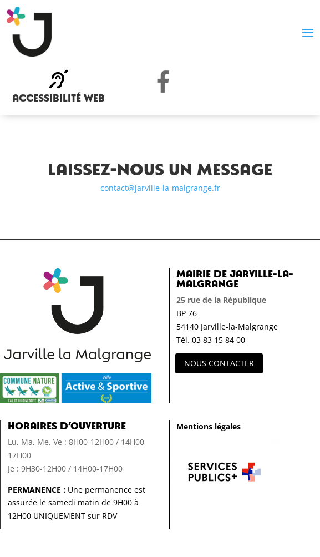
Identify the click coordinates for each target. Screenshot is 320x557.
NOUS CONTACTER (219, 363)
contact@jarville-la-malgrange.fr (160, 188)
